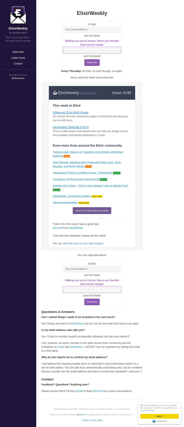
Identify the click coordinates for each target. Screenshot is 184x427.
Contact (18, 63)
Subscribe (18, 51)
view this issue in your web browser (83, 243)
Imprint (93, 420)
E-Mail (92, 24)
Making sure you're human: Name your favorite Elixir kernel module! (92, 42)
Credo (60, 346)
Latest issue (18, 57)
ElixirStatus (76, 323)
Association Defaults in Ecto (71, 127)
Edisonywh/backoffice (65, 202)
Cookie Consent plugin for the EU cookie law (160, 421)
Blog (100, 420)
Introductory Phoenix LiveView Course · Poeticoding (82, 172)
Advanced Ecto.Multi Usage (71, 112)
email (79, 391)
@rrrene (57, 227)
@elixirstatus (18, 78)
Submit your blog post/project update (92, 210)
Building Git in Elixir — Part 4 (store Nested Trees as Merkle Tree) (90, 185)
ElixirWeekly (18, 28)
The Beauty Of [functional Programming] (76, 179)
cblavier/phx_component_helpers (72, 196)
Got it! (160, 416)
